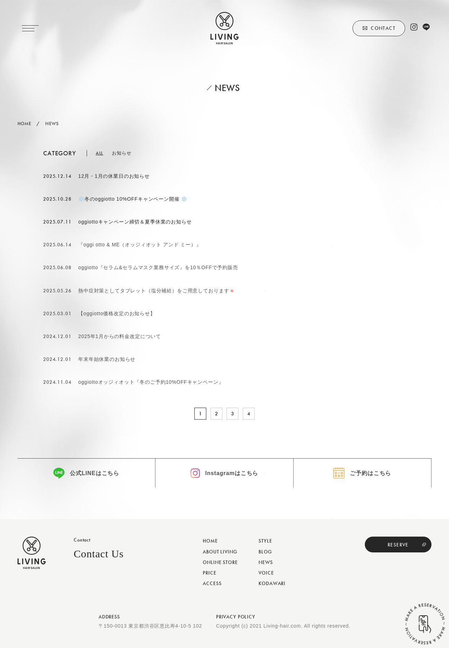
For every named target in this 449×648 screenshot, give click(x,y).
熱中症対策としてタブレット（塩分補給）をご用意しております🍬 (156, 290)
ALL (99, 153)
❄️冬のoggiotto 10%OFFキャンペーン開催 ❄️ (132, 199)
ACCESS (212, 583)
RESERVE (398, 545)
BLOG (265, 552)
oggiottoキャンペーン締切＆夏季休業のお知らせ (135, 222)
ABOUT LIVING (220, 552)
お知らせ (121, 153)
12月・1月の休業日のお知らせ (114, 176)
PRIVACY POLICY (235, 617)
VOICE (266, 573)
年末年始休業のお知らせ (106, 359)
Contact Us (99, 553)
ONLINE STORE (220, 562)
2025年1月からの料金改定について (119, 336)
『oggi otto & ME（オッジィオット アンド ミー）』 (139, 244)
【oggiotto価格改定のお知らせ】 (116, 313)
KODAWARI (272, 583)
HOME (210, 541)
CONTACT (383, 28)
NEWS (266, 562)
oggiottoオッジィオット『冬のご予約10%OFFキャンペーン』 (150, 382)
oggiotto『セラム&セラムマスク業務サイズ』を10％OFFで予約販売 (158, 267)
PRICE (209, 573)
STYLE (265, 541)
